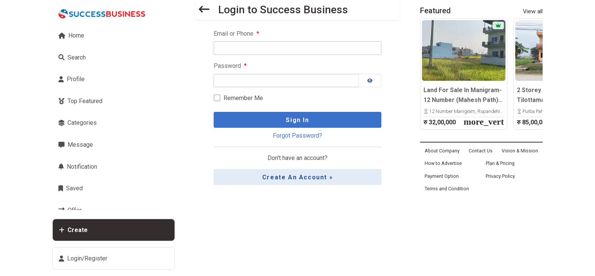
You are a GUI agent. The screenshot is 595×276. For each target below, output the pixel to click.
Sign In (297, 120)
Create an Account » (297, 177)
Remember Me (243, 98)
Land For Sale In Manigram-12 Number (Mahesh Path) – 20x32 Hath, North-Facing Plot (463, 95)
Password (230, 65)
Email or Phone (236, 33)
